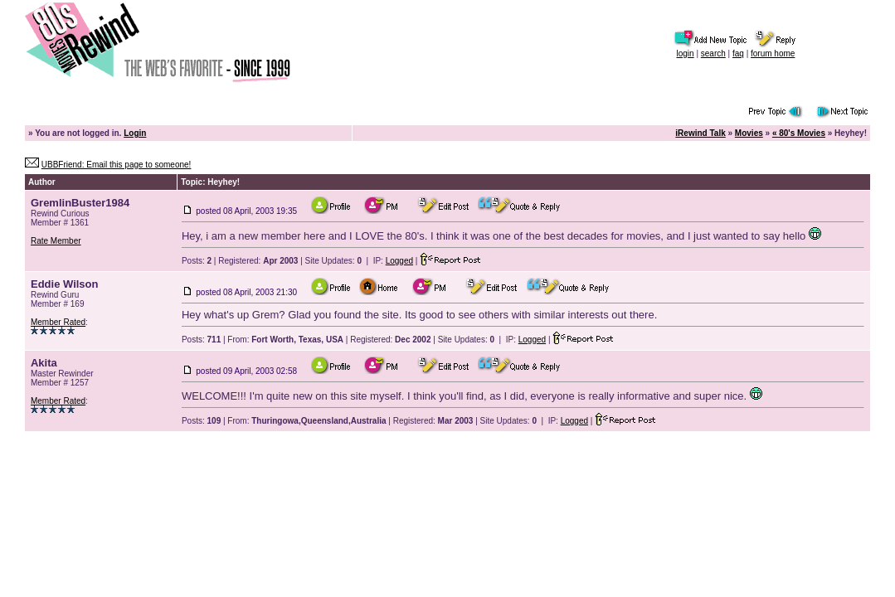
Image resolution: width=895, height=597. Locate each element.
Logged (399, 260)
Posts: (197, 260)
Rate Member (56, 240)
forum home (773, 53)
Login (135, 133)
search (713, 53)
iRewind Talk (700, 133)
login (684, 53)
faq (738, 53)
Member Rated (58, 322)
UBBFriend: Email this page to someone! (116, 164)
